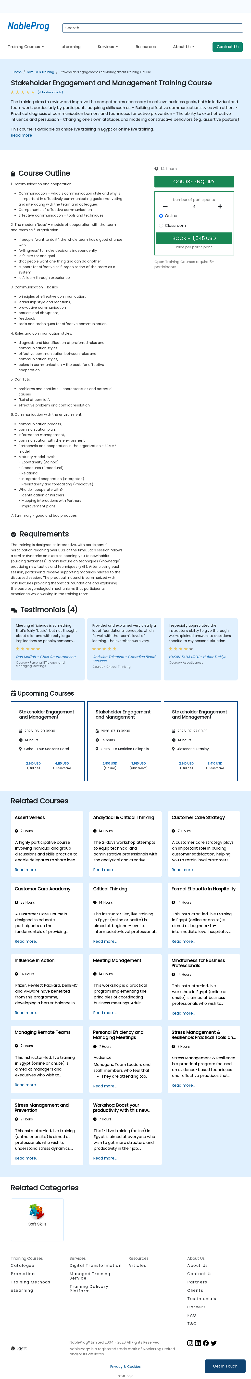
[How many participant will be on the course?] (194, 207)
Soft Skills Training (40, 72)
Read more (21, 135)
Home (17, 72)
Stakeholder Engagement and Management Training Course (105, 72)
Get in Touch (225, 1366)
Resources (146, 47)
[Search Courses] (152, 28)
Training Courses (24, 47)
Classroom (175, 225)
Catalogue (22, 1265)
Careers (196, 1307)
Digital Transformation (96, 1265)
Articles (137, 1265)
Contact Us (227, 47)
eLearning (71, 47)
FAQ (192, 1315)
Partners (197, 1282)
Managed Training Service (90, 1276)
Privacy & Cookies (125, 1366)
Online (171, 216)
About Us (182, 47)
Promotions (24, 1274)
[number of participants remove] (166, 206)
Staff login (125, 1376)
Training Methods (30, 1282)
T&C (192, 1323)
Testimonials (201, 1299)
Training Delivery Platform (89, 1289)
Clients (195, 1290)
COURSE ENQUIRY (194, 181)
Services (106, 47)
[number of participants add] (221, 206)
